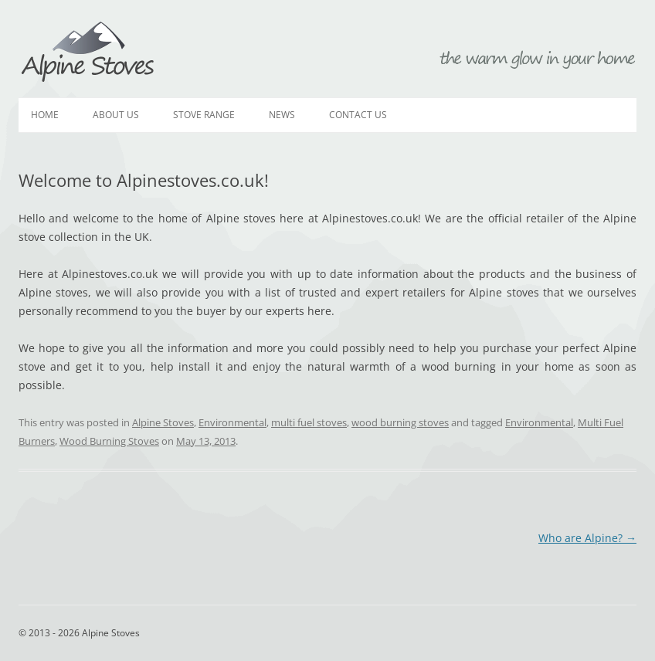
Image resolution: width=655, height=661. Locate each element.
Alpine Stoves (88, 52)
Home (45, 114)
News (282, 114)
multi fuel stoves (309, 422)
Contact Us (358, 114)
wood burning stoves (400, 422)
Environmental (232, 422)
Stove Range (204, 114)
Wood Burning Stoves (109, 441)
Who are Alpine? (587, 537)
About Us (116, 114)
